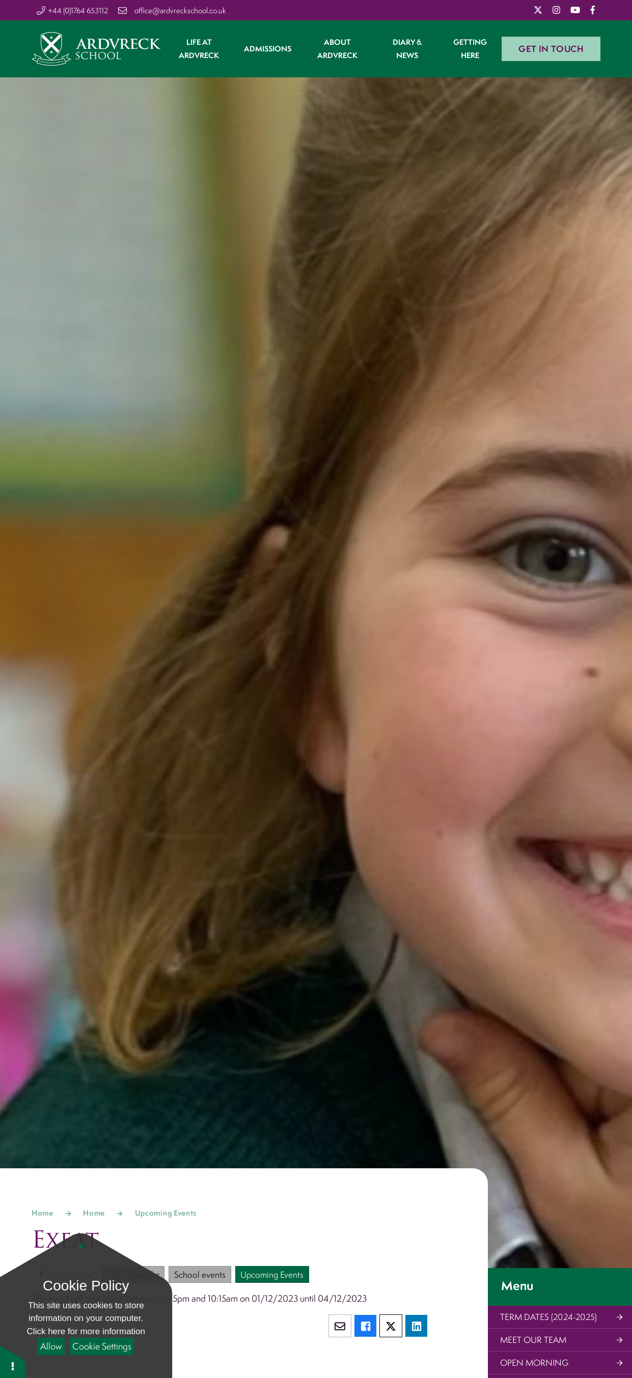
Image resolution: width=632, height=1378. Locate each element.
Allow (51, 1346)
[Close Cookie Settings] (81, 1246)
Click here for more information (86, 1331)
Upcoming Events (166, 1212)
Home (42, 1212)
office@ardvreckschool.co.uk (180, 10)
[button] (12, 1361)
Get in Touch (551, 55)
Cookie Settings (101, 1346)
